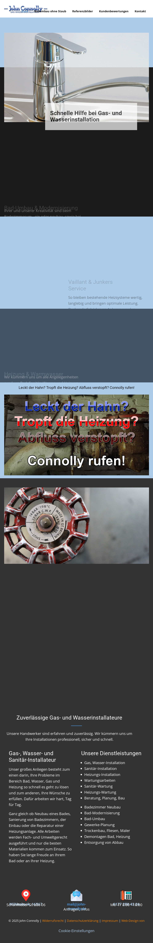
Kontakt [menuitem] (140, 11)
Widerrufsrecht (53, 921)
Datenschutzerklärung (82, 921)
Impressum (110, 921)
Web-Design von (133, 921)
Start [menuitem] (24, 11)
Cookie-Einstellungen (76, 930)
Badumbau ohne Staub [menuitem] (50, 11)
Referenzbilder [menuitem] (82, 11)
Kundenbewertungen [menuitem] (114, 11)
